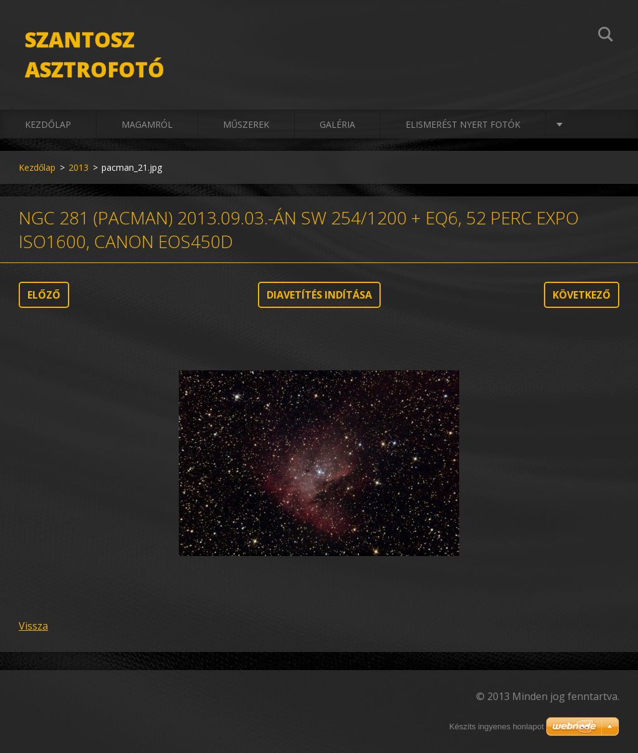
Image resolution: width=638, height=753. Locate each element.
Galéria (337, 124)
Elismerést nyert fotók (463, 124)
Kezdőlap (48, 124)
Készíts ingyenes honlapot (496, 726)
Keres (605, 36)
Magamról (147, 124)
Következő (582, 295)
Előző (43, 295)
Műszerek (246, 124)
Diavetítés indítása (319, 295)
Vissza (33, 626)
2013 (78, 167)
